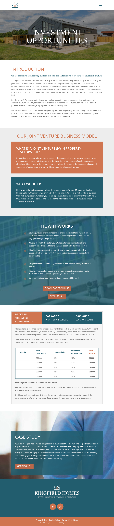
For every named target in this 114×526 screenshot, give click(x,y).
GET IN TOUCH (57, 296)
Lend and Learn (84, 319)
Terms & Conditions (70, 520)
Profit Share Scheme (57, 319)
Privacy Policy (41, 520)
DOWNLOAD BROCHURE (57, 288)
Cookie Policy (54, 520)
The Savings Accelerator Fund (25, 320)
